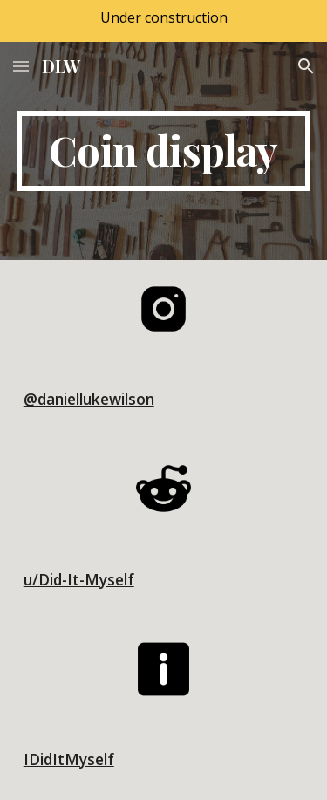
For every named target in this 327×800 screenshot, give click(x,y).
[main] (164, 151)
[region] (163, 21)
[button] (21, 66)
